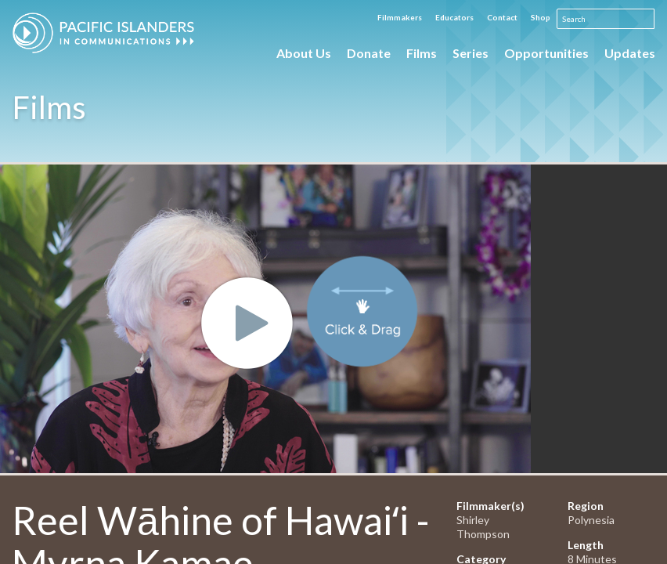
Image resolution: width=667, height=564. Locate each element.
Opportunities (546, 52)
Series (470, 52)
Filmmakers (399, 17)
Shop (540, 17)
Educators (454, 17)
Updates (629, 52)
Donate (369, 52)
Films (421, 52)
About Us (303, 52)
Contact (502, 17)
